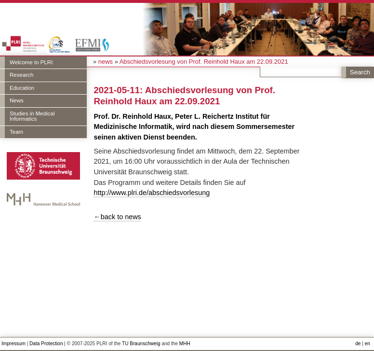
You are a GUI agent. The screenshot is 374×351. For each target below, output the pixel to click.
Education (22, 88)
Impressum (13, 343)
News (17, 100)
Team (16, 132)
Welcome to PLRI (31, 62)
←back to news (117, 217)
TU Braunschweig (141, 343)
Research (21, 75)
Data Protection (46, 343)
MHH (184, 343)
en (367, 343)
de (358, 343)
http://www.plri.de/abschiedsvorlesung (152, 193)
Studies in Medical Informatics (32, 116)
